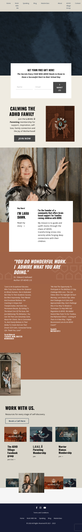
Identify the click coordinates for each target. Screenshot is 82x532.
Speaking (26, 3)
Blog (35, 3)
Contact (77, 3)
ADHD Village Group (68, 5)
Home (8, 3)
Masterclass (45, 3)
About (60, 3)
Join (34, 460)
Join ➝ (61, 460)
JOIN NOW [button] (25, 138)
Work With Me (17, 5)
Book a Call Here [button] (17, 425)
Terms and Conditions (41, 517)
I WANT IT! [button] (59, 87)
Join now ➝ (11, 463)
